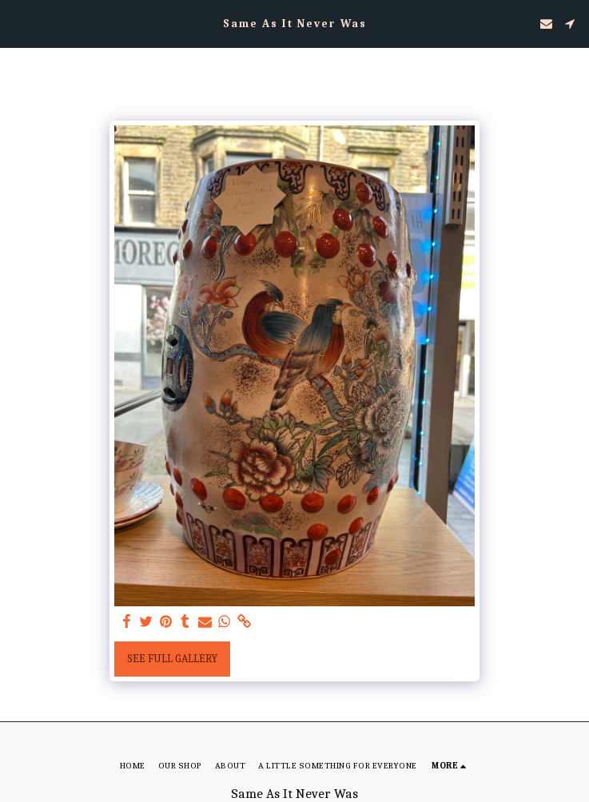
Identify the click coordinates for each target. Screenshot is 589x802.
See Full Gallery (172, 658)
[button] (17, 23)
